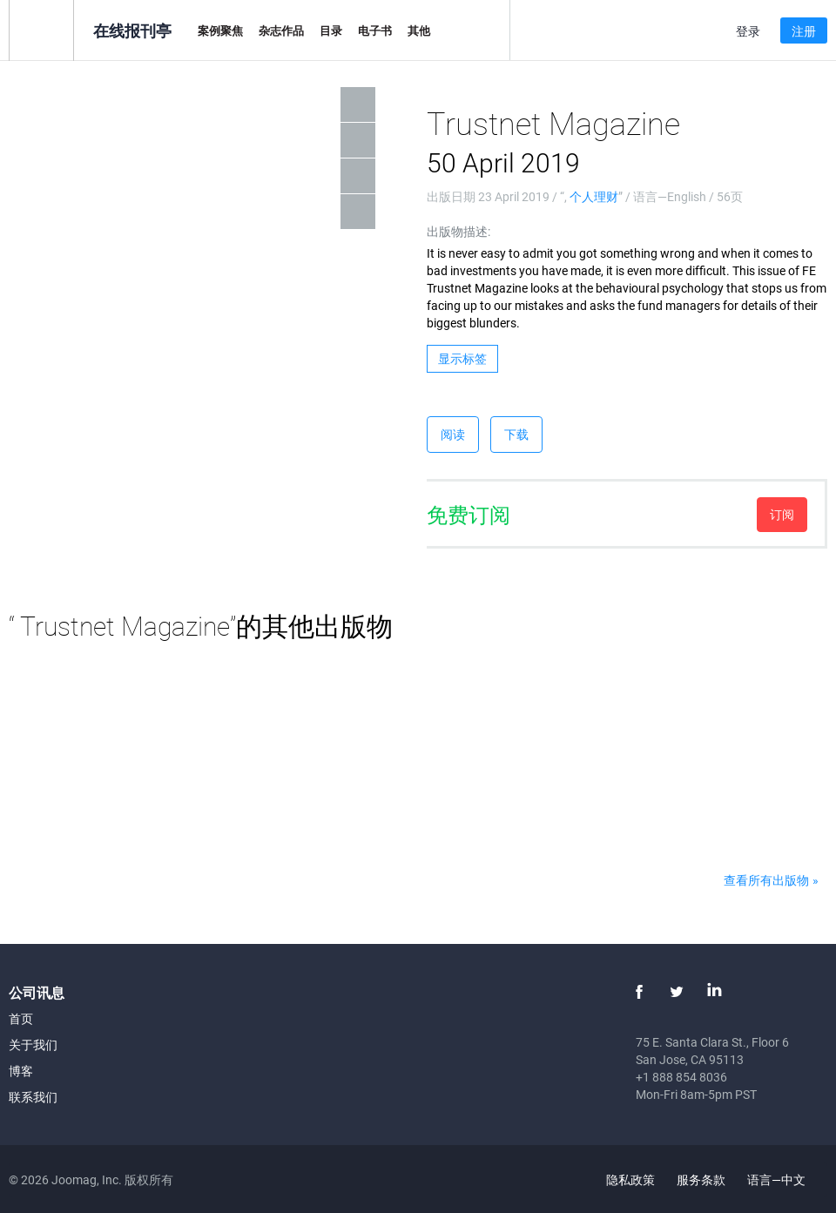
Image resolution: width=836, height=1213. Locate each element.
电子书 (375, 30)
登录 (748, 31)
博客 (21, 1070)
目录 (331, 30)
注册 (804, 31)
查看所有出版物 (766, 880)
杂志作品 (281, 30)
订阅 (782, 514)
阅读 (453, 434)
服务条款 (701, 1179)
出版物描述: (458, 231)
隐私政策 (630, 1179)
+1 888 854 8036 (681, 1076)
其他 (419, 30)
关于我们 (33, 1044)
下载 (516, 434)
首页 (21, 1018)
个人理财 (594, 196)
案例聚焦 (220, 30)
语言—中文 (786, 1179)
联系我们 (33, 1096)
